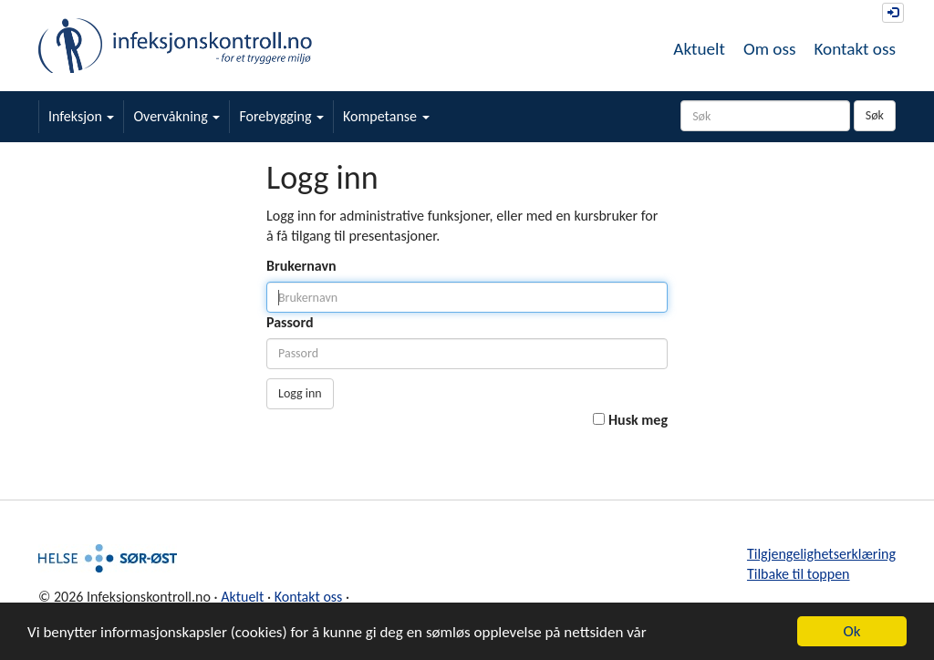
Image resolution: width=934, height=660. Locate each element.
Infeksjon (81, 116)
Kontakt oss (855, 48)
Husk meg (638, 419)
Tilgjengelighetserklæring (821, 553)
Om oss (769, 48)
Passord (290, 322)
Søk (875, 115)
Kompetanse (386, 116)
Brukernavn (301, 265)
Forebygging (281, 116)
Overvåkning (176, 116)
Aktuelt (699, 48)
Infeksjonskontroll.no (175, 45)
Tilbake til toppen (798, 574)
